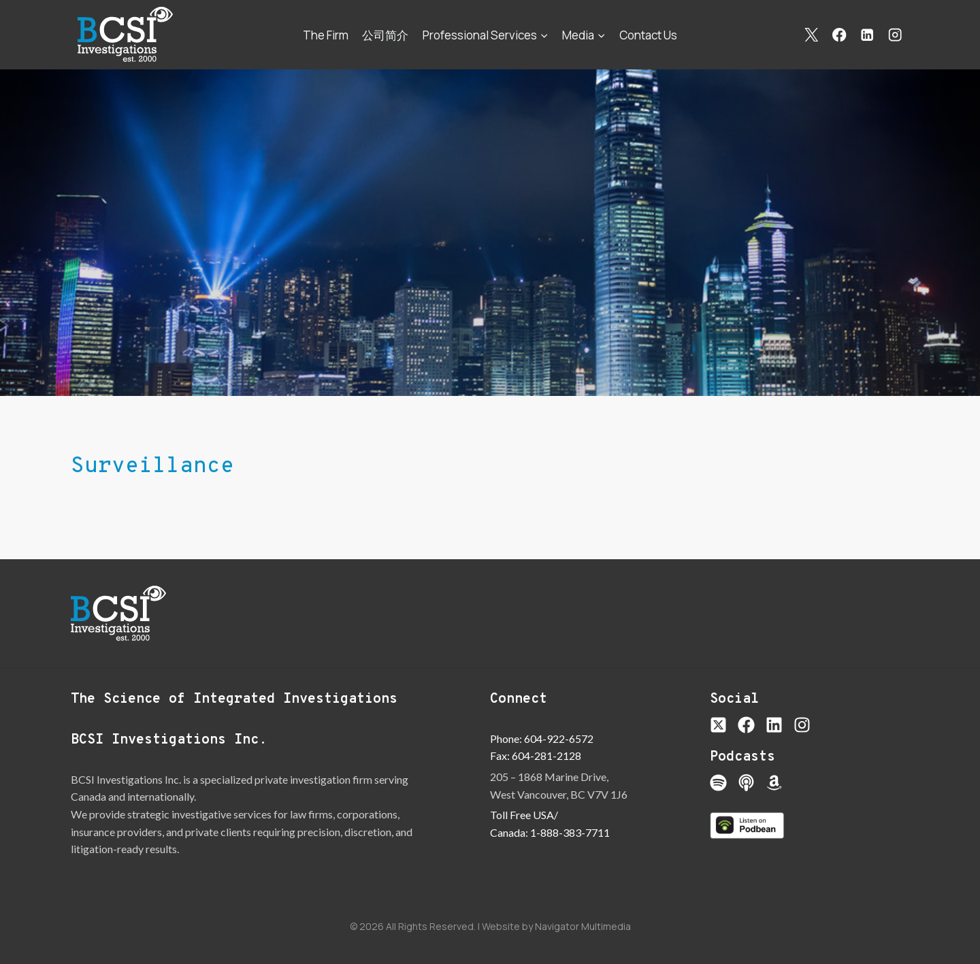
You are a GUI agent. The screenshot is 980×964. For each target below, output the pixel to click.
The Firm (325, 35)
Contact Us (648, 35)
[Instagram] (895, 35)
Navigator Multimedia (583, 926)
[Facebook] (839, 35)
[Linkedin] (867, 35)
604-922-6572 (558, 738)
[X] (812, 35)
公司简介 (385, 35)
